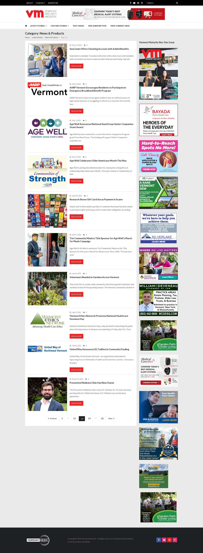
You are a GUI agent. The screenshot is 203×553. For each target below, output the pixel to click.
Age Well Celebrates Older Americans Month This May (99, 162)
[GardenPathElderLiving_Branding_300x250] (158, 335)
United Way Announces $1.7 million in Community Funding (100, 351)
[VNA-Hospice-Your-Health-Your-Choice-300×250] (158, 407)
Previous (51, 422)
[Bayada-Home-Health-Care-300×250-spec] (158, 120)
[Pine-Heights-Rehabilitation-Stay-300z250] (158, 443)
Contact (40, 3)
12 (74, 422)
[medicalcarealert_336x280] (158, 371)
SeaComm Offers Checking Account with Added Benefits (100, 48)
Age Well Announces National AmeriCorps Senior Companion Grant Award (102, 127)
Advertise (53, 3)
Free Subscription (97, 26)
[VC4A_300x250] (158, 263)
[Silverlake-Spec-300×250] (158, 228)
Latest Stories (37, 26)
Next (112, 422)
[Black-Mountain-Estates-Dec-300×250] (158, 193)
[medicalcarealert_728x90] (118, 14)
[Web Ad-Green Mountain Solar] (153, 476)
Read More (76, 66)
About (29, 3)
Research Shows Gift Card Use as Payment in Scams (97, 201)
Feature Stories (59, 26)
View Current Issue (120, 26)
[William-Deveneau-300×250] (158, 300)
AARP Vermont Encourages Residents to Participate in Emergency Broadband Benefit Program (98, 89)
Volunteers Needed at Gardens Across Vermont (95, 279)
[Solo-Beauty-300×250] (158, 156)
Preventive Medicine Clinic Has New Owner (92, 386)
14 (90, 422)
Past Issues (78, 26)
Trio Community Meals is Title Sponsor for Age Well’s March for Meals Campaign (101, 242)
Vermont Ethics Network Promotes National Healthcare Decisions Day (99, 319)
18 (103, 422)
